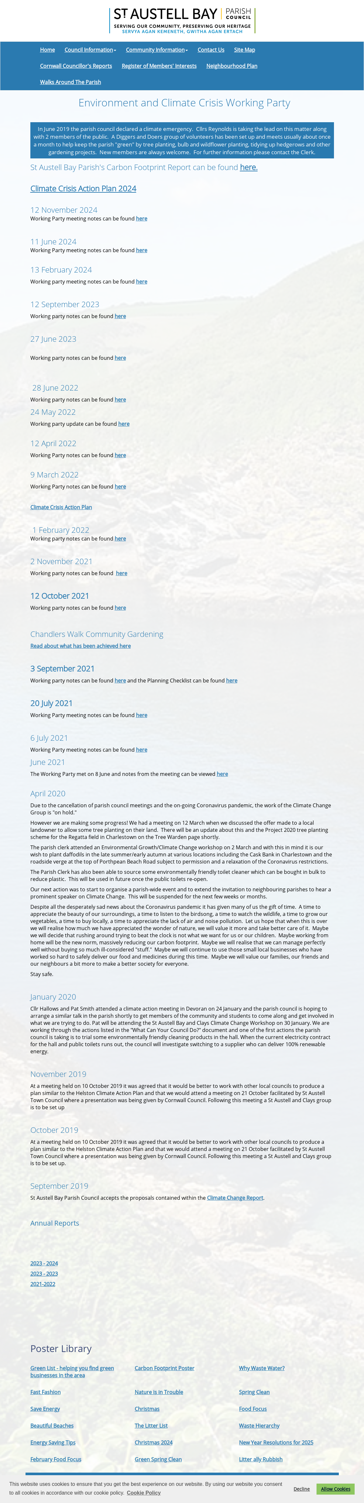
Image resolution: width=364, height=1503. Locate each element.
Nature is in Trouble (159, 1392)
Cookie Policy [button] (144, 1493)
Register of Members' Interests (159, 66)
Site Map (244, 49)
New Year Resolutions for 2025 (276, 1442)
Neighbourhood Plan (231, 66)
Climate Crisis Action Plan (61, 507)
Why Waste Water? (262, 1368)
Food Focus (253, 1408)
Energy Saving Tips (53, 1442)
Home (47, 49)
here (141, 218)
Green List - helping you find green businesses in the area (72, 1372)
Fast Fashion (45, 1392)
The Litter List (151, 1425)
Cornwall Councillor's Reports (76, 66)
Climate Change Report (235, 1197)
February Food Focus (55, 1459)
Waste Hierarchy (259, 1425)
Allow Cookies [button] (335, 1489)
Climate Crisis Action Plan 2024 (83, 188)
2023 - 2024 (44, 1263)
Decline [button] (302, 1489)
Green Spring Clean (158, 1459)
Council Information (90, 49)
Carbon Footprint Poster (164, 1368)
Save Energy (45, 1408)
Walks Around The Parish (70, 82)
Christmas (147, 1408)
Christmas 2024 (153, 1442)
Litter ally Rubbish (261, 1459)
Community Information (157, 49)
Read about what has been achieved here (80, 646)
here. (249, 167)
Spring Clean (254, 1392)
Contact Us (211, 49)
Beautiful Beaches (52, 1425)
